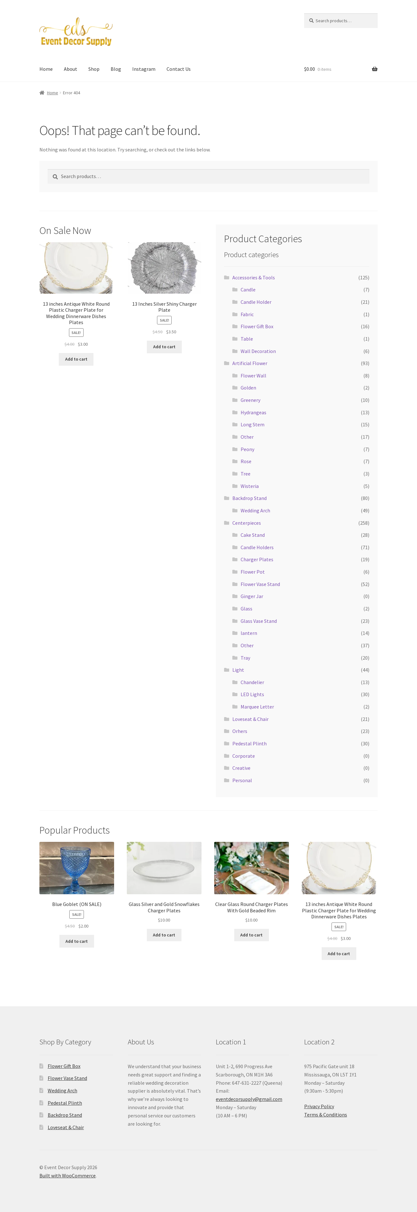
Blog (116, 69)
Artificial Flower (249, 363)
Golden (248, 387)
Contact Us (179, 69)
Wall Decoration (258, 351)
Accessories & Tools (253, 277)
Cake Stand (253, 535)
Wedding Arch (255, 510)
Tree (245, 473)
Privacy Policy (319, 1106)
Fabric (247, 314)
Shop (93, 69)
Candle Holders (257, 547)
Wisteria (250, 486)
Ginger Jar (252, 596)
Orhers (239, 731)
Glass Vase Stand (259, 621)
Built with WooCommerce (67, 1175)
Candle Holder (256, 302)
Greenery (250, 400)
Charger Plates (257, 559)
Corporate (243, 756)
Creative (241, 768)
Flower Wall (253, 375)
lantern (249, 633)
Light (238, 670)
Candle (248, 289)
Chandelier (252, 682)
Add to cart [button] (76, 359)
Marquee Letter (257, 706)
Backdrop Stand (249, 498)
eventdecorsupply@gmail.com (249, 1099)
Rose (246, 461)
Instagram (143, 69)
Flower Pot (253, 572)
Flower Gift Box (257, 326)
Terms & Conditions (325, 1114)
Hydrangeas (253, 412)
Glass (246, 608)
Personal (242, 780)
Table (247, 339)
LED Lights (252, 694)
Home (46, 69)
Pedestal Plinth (249, 743)
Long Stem (252, 424)
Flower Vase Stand (260, 584)
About (70, 69)
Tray (245, 658)
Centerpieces (246, 523)
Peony (247, 449)
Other (247, 437)
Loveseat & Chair (250, 719)
